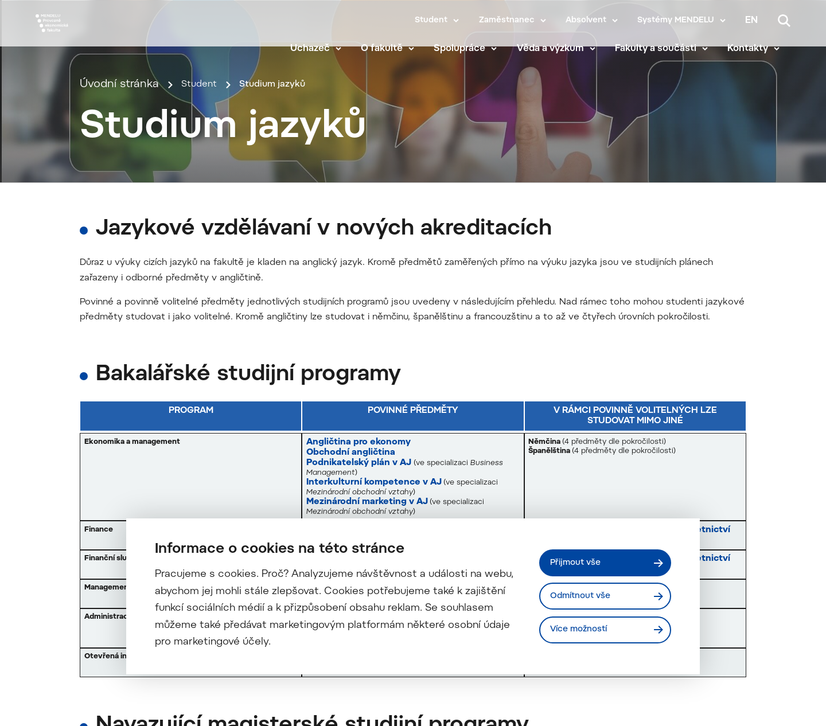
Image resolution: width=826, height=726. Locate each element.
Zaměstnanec (507, 21)
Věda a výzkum (560, 52)
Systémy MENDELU (675, 21)
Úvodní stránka (119, 223)
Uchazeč (320, 52)
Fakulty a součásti (666, 52)
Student (431, 21)
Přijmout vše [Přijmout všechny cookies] (579, 560)
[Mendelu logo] (103, 35)
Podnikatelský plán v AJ (359, 716)
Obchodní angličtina (351, 706)
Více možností (584, 631)
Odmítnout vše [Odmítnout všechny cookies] (585, 595)
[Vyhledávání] (784, 20)
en (751, 20)
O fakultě (393, 52)
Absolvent (586, 21)
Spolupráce (470, 52)
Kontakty (758, 52)
